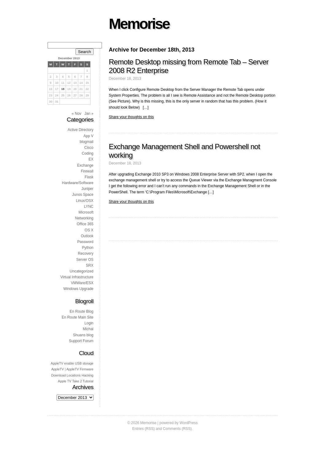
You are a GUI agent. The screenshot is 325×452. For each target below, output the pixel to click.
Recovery (86, 253)
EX (90, 159)
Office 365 (85, 224)
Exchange (85, 165)
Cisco (88, 147)
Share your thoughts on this (131, 117)
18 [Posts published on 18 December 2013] (62, 89)
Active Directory (80, 130)
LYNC (88, 206)
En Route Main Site (77, 317)
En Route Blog (81, 311)
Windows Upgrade (78, 289)
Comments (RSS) (177, 429)
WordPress (189, 423)
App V (88, 136)
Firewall (87, 171)
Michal (88, 329)
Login (88, 323)
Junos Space (82, 194)
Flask (89, 177)
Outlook (87, 236)
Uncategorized (81, 271)
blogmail (87, 142)
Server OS (84, 259)
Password (85, 242)
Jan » (88, 113)
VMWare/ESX (82, 283)
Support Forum (81, 341)
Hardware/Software (78, 183)
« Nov (76, 113)
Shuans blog (83, 335)
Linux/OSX (84, 201)
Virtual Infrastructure (77, 277)
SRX (90, 265)
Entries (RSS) (143, 429)
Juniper (87, 189)
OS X (89, 230)
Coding (87, 153)
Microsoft (86, 212)
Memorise (139, 24)
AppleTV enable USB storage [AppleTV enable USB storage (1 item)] (72, 363)
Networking (84, 218)
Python (87, 247)
